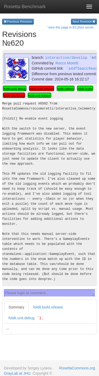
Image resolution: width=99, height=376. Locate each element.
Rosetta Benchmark (25, 6)
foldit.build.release (48, 306)
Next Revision (84, 21)
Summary (16, 306)
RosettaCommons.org (77, 368)
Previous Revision (18, 21)
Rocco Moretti (66, 63)
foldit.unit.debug (26, 317)
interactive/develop (66, 57)
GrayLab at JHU (17, 373)
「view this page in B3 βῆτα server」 (71, 27)
